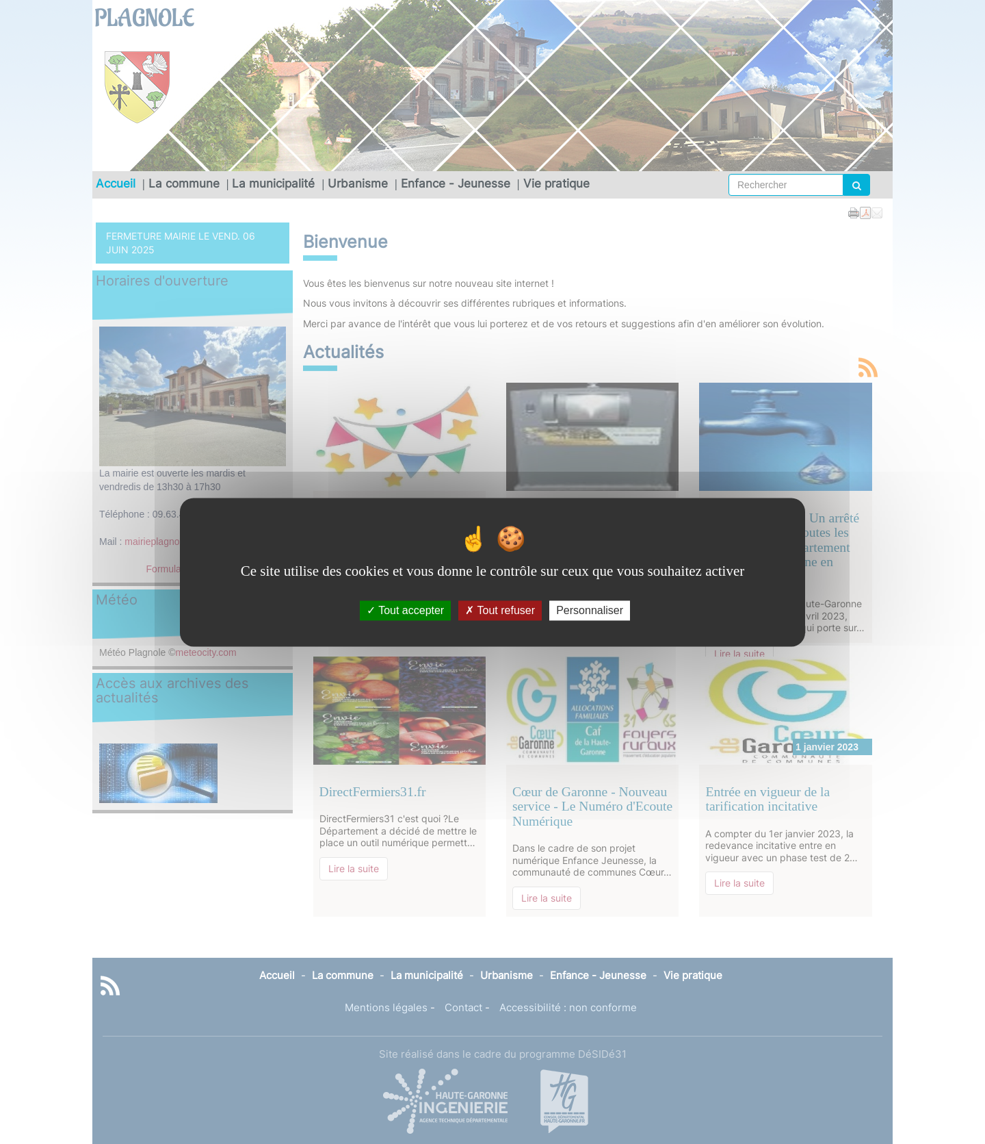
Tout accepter (405, 610)
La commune (184, 183)
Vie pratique (556, 183)
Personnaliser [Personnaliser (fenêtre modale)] (589, 610)
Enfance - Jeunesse (455, 183)
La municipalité (273, 183)
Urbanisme (358, 183)
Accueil (115, 183)
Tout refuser (500, 610)
